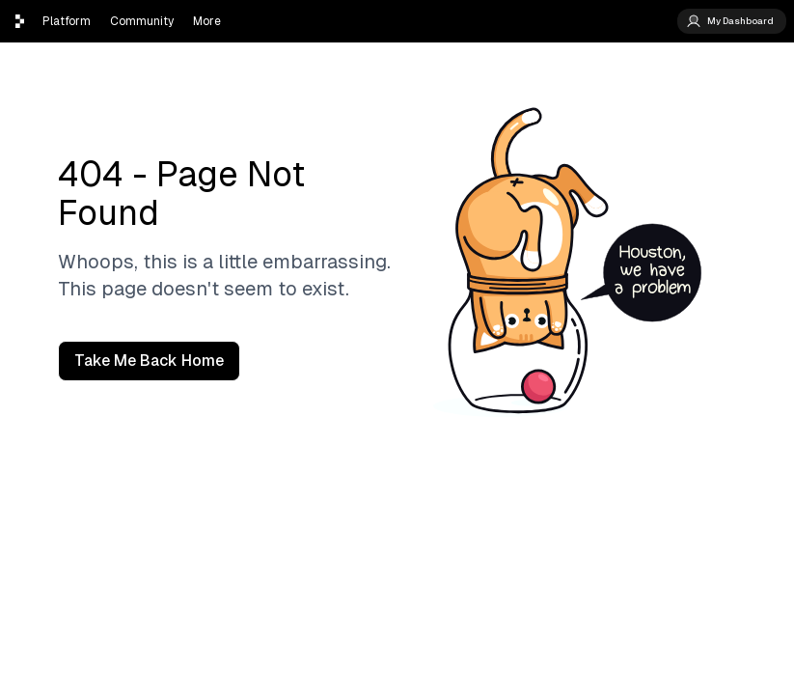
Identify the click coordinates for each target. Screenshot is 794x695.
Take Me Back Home (149, 360)
